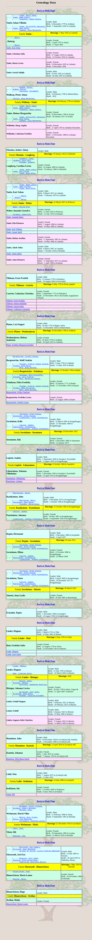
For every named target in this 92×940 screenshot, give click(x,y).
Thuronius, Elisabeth (29, 95)
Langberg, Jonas (26, 165)
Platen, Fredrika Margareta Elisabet (20, 356)
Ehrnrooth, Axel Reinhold (24, 879)
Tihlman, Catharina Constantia (18, 321)
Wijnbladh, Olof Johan (29, 718)
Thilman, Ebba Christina (24, 402)
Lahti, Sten (18, 857)
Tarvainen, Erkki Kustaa (30, 429)
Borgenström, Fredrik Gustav (17, 417)
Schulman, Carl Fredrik (23, 390)
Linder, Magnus (12, 675)
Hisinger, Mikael (21, 708)
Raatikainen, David (22, 510)
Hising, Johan (25, 706)
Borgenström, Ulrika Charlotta (18, 407)
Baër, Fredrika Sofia (23, 698)
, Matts (16, 40)
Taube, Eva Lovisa (21, 180)
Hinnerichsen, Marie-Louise (17, 936)
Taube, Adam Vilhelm (22, 196)
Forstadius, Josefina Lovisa (32, 849)
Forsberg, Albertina (22, 226)
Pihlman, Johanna (27, 170)
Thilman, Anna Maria (22, 378)
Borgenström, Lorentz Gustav (26, 368)
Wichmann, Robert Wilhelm (24, 835)
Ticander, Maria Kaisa (29, 522)
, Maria (16, 48)
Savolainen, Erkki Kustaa (24, 431)
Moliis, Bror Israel (28, 845)
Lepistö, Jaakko (26, 441)
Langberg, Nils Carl (22, 167)
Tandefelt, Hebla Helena (30, 20)
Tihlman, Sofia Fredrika (15, 312)
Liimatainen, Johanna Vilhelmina (34, 446)
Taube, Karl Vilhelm (14, 241)
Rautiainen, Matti (27, 518)
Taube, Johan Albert (14, 265)
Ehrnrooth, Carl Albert (30, 877)
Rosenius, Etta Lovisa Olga (25, 891)
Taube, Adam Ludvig (22, 18)
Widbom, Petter (26, 91)
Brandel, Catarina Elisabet (32, 722)
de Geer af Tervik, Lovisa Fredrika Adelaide (39, 881)
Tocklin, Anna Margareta (24, 103)
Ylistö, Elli (10, 821)
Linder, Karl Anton (13, 678)
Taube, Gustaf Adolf (14, 244)
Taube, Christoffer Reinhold (32, 28)
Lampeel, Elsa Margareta (30, 32)
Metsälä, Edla (25, 837)
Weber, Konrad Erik (22, 218)
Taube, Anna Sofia (21, 30)
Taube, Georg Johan (28, 16)
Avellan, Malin (20, 911)
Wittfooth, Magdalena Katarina (33, 710)
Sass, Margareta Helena (30, 392)
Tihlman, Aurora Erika (15, 318)
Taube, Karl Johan (13, 51)
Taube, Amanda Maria (14, 229)
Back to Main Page (46, 10)
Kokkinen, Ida (19, 865)
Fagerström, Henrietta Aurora (32, 893)
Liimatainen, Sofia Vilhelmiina (33, 434)
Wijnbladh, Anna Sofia (23, 720)
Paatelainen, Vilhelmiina (24, 444)
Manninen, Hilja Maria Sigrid (17, 786)
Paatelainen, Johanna (14, 499)
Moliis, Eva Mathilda (23, 847)
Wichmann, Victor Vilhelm (31, 833)
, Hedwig (17, 208)
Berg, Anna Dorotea (28, 380)
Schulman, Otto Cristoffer (31, 388)
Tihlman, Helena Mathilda (16, 315)
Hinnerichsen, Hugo (22, 903)
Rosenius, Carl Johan (29, 889)
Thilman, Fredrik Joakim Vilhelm (34, 376)
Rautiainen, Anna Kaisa (23, 520)
